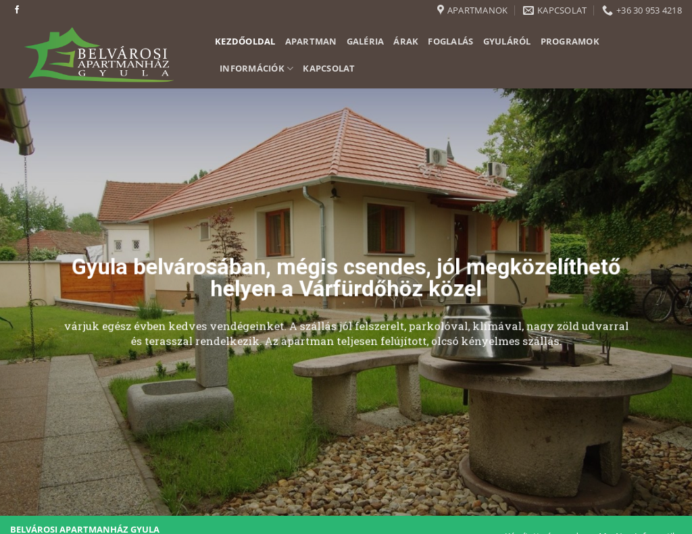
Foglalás (450, 41)
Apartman (311, 41)
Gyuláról (507, 41)
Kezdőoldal (245, 41)
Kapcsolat (329, 68)
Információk (256, 68)
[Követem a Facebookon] (17, 10)
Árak (405, 41)
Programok (570, 41)
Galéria (366, 41)
